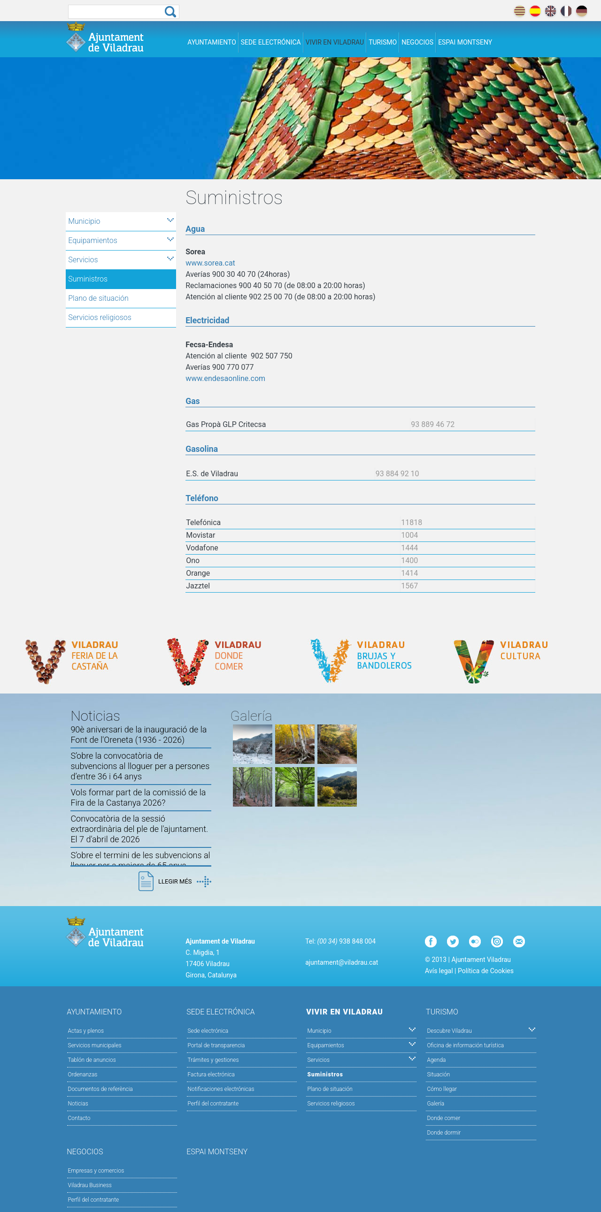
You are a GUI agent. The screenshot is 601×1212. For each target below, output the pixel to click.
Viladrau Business (90, 1185)
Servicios (121, 259)
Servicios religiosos (99, 317)
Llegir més (184, 881)
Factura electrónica (211, 1074)
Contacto (79, 1118)
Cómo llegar (442, 1089)
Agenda (436, 1060)
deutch (581, 11)
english (550, 11)
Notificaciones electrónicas (221, 1089)
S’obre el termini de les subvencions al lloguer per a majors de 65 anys (140, 860)
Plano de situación (98, 298)
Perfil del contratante (213, 1103)
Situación (438, 1074)
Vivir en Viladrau (335, 42)
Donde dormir (444, 1132)
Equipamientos (121, 240)
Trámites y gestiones (213, 1060)
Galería (435, 1103)
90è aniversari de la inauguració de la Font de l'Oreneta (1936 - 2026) (138, 734)
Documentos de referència (100, 1089)
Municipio (121, 221)
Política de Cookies (486, 971)
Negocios (417, 42)
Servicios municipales (95, 1045)
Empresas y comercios (96, 1170)
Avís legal (439, 971)
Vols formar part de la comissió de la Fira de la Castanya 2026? (138, 797)
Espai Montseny (465, 42)
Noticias (78, 1103)
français (566, 11)
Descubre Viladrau (481, 1030)
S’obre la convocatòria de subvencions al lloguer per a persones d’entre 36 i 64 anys (139, 766)
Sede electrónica (271, 42)
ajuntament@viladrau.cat (341, 962)
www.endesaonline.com (225, 378)
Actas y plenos (86, 1031)
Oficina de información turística (465, 1045)
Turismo (383, 42)
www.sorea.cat (210, 263)
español (535, 11)
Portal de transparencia (216, 1045)
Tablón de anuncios (92, 1060)
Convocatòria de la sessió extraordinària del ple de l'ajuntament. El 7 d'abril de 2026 (139, 829)
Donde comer (443, 1118)
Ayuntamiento (211, 42)
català (519, 11)
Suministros (88, 278)
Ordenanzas (83, 1074)
